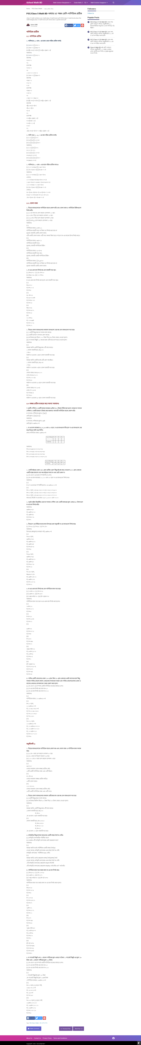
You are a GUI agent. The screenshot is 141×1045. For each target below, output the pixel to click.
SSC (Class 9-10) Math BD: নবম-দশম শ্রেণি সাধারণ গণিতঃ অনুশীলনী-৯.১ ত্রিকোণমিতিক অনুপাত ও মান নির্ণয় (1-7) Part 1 (102, 24)
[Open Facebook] (113, 1038)
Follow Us (91, 13)
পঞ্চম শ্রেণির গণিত (43, 1023)
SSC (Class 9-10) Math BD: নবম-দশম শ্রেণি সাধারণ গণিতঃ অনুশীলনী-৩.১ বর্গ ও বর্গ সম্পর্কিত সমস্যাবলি (101, 33)
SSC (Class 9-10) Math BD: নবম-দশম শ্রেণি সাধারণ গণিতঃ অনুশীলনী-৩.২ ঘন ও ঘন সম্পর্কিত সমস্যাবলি (101, 41)
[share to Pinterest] (82, 25)
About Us (29, 1038)
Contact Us (37, 1038)
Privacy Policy (47, 1038)
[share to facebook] (69, 25)
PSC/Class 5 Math (34, 1023)
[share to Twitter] (76, 25)
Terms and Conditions (60, 1038)
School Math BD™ (41, 1043)
